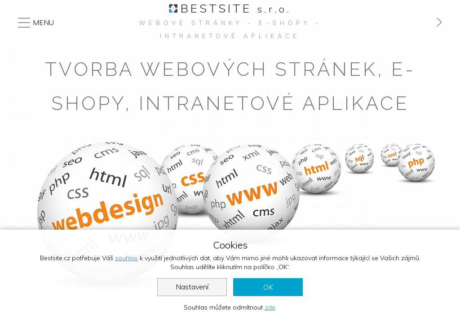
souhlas (126, 258)
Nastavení (192, 286)
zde (270, 307)
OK (268, 287)
